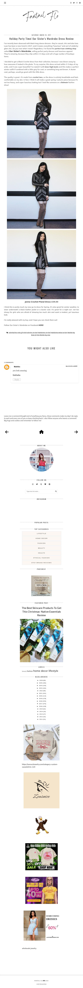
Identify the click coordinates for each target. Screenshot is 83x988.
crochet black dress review (15, 333)
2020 (41, 696)
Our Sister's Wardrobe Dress (39, 333)
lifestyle (41, 533)
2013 (41, 714)
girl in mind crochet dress (27, 333)
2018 (41, 701)
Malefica (17, 367)
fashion (42, 543)
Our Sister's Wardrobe (20, 51)
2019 (41, 698)
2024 (41, 685)
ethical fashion (42, 558)
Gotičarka (16, 375)
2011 (41, 719)
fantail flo (38, 980)
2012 (41, 716)
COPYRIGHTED (41, 984)
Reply (17, 379)
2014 (41, 711)
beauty (41, 548)
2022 (41, 691)
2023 (41, 688)
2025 (41, 683)
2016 (41, 706)
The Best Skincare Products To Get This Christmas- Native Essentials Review (41, 611)
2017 (41, 703)
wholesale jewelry (29, 948)
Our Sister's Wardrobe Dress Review (54, 333)
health (41, 553)
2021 (41, 693)
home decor (42, 538)
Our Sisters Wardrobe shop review (42, 335)
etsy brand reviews (42, 562)
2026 (41, 680)
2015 (41, 709)
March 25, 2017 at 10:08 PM (71, 366)
